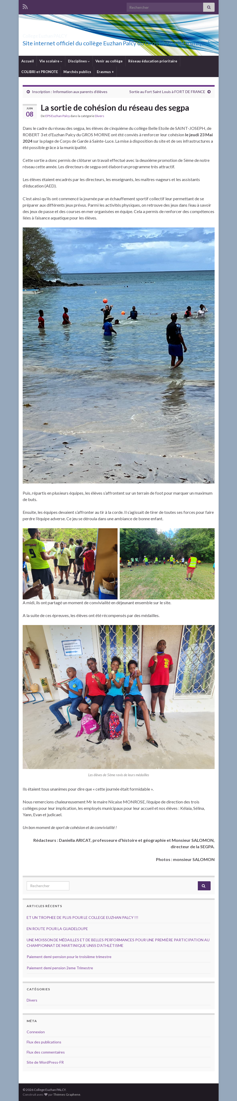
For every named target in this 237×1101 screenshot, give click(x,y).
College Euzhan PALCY (62, 34)
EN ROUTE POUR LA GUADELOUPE (58, 928)
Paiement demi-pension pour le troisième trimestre (69, 956)
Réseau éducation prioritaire (152, 61)
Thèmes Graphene (66, 1094)
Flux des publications (44, 1042)
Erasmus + (105, 72)
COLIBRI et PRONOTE (39, 72)
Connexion (36, 1032)
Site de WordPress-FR (45, 1062)
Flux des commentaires (46, 1052)
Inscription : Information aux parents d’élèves (69, 91)
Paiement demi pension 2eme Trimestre (60, 968)
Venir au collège (109, 61)
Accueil (27, 61)
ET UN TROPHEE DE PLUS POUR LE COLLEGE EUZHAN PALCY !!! (82, 917)
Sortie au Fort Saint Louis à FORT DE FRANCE (167, 91)
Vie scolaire (50, 61)
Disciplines (79, 61)
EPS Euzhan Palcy (57, 116)
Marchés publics (77, 72)
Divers (99, 116)
